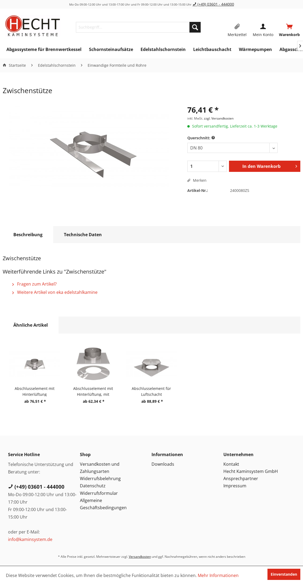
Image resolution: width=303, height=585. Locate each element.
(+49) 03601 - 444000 (213, 4)
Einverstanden (284, 574)
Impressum (234, 486)
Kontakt (231, 464)
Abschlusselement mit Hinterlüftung (35, 391)
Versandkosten (140, 556)
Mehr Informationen (218, 575)
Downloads (163, 464)
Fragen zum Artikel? (34, 284)
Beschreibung (27, 235)
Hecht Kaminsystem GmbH (250, 471)
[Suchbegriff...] (138, 27)
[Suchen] (195, 27)
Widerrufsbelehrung (100, 478)
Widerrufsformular (99, 493)
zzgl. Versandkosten (219, 118)
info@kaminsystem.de (30, 539)
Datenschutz (93, 486)
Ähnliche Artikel (30, 325)
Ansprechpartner (240, 478)
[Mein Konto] (263, 27)
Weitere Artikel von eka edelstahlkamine (55, 292)
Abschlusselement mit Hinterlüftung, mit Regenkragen (93, 391)
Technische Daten (83, 235)
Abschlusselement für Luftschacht (151, 391)
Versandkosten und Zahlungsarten (99, 467)
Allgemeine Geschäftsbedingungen (103, 504)
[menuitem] (138, 27)
